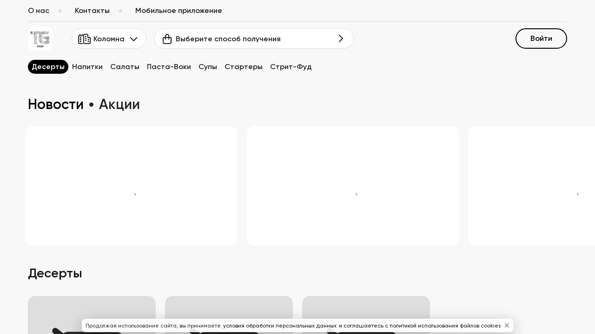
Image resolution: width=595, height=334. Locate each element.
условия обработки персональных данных (280, 325)
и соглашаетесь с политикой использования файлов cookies (420, 325)
